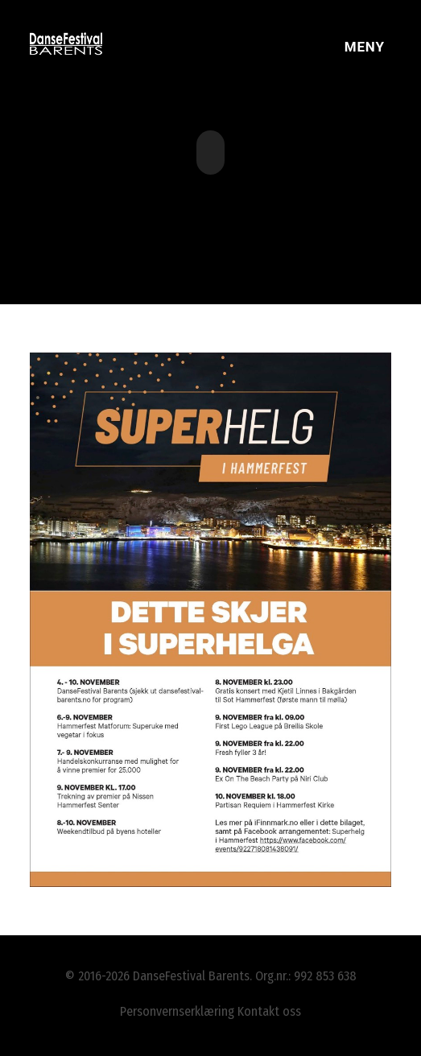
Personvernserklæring (177, 1011)
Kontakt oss (269, 1011)
